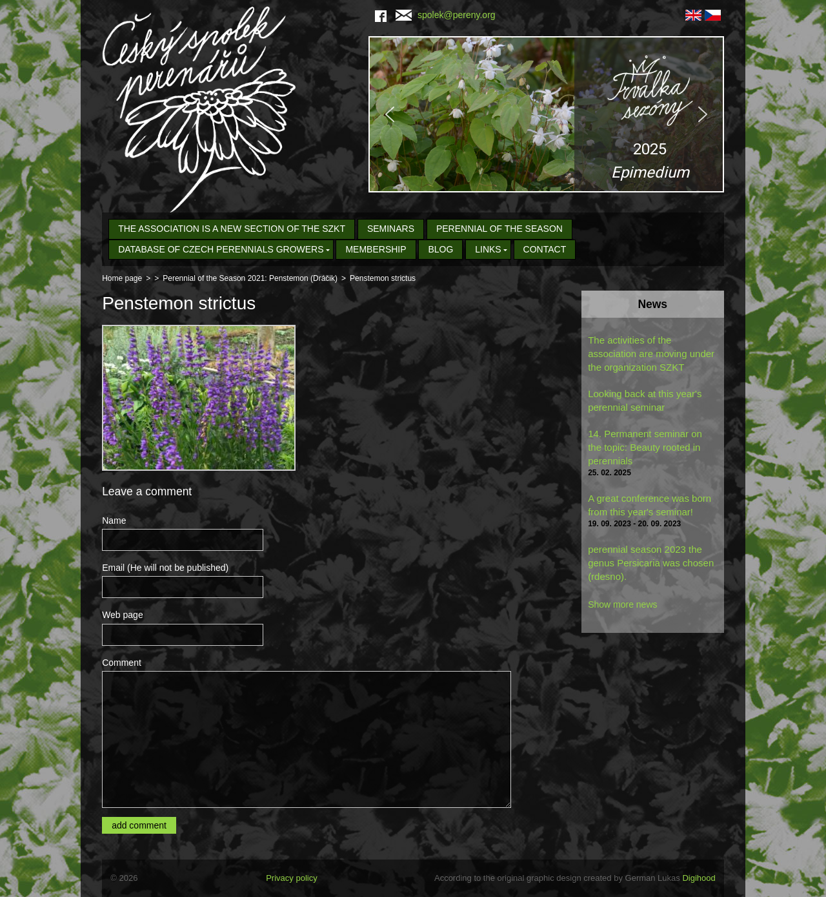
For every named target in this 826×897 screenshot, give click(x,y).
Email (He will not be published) (165, 567)
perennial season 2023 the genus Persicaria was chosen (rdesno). (651, 563)
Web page (122, 615)
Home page (122, 278)
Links (488, 249)
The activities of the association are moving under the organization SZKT (651, 354)
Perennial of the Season (499, 228)
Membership (375, 249)
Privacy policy (291, 878)
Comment (121, 662)
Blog (440, 249)
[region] (546, 114)
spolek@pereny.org (446, 15)
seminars (390, 228)
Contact (545, 249)
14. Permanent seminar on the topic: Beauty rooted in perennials (645, 447)
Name (114, 520)
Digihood (698, 878)
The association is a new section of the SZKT (231, 228)
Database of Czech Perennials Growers (220, 249)
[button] (546, 114)
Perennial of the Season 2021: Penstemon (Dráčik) (250, 278)
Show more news (622, 604)
